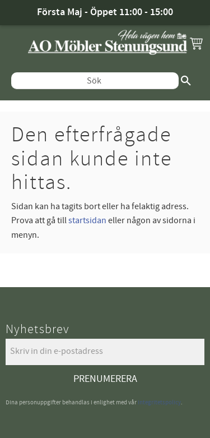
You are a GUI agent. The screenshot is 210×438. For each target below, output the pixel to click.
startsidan (87, 220)
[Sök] (186, 80)
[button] (196, 43)
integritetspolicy (159, 402)
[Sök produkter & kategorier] (95, 80)
